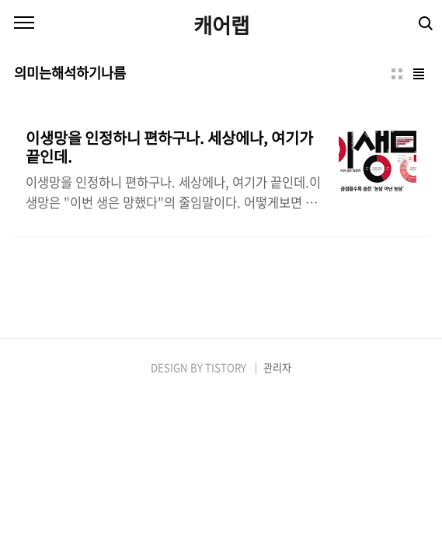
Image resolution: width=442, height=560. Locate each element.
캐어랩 (221, 24)
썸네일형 (397, 74)
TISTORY (225, 367)
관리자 (277, 367)
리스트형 (418, 74)
